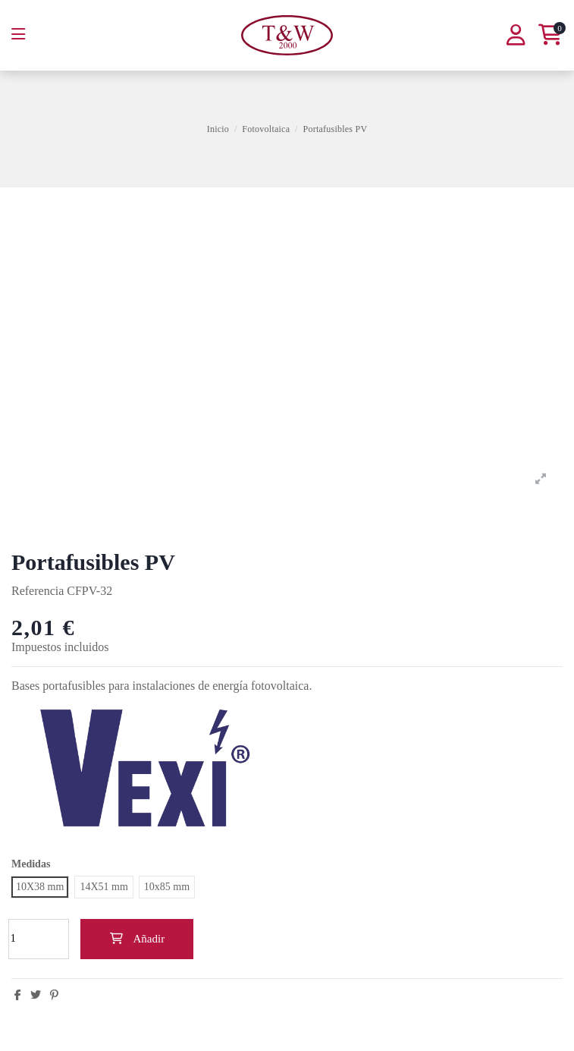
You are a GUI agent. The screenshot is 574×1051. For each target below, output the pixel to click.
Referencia (37, 590)
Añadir (137, 939)
